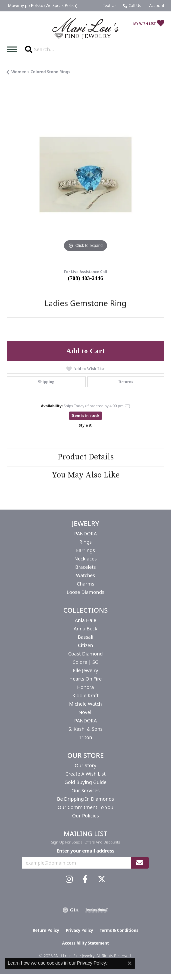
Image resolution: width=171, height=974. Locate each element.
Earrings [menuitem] (85, 550)
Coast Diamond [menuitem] (85, 653)
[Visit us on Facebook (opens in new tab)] (85, 879)
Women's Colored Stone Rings (40, 72)
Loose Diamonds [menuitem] (85, 592)
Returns (125, 381)
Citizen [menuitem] (85, 645)
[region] (85, 174)
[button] (156, 5)
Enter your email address (86, 851)
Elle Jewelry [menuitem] (85, 670)
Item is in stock (86, 415)
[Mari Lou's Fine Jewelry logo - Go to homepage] (85, 29)
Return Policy (46, 930)
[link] (42, 5)
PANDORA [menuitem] (85, 533)
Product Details (86, 457)
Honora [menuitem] (85, 687)
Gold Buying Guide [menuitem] (85, 782)
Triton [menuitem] (85, 737)
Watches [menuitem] (85, 575)
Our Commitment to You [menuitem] (85, 807)
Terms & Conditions (119, 930)
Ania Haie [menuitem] (85, 620)
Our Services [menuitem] (85, 790)
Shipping (46, 381)
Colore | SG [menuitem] (86, 662)
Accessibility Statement (85, 943)
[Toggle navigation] (13, 49)
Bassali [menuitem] (85, 637)
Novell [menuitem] (85, 712)
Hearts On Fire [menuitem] (85, 679)
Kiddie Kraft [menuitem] (85, 695)
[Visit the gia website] (71, 910)
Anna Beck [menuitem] (85, 628)
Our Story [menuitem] (85, 765)
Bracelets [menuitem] (85, 567)
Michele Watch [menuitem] (85, 704)
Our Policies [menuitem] (85, 815)
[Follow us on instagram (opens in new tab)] (69, 879)
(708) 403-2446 (85, 278)
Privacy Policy (79, 930)
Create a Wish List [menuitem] (85, 774)
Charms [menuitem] (85, 584)
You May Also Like (86, 475)
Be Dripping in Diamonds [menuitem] (85, 799)
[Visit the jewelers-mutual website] (96, 910)
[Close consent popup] (130, 963)
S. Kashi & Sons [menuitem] (85, 729)
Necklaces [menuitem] (85, 558)
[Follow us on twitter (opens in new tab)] (101, 879)
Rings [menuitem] (85, 542)
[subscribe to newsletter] (139, 863)
